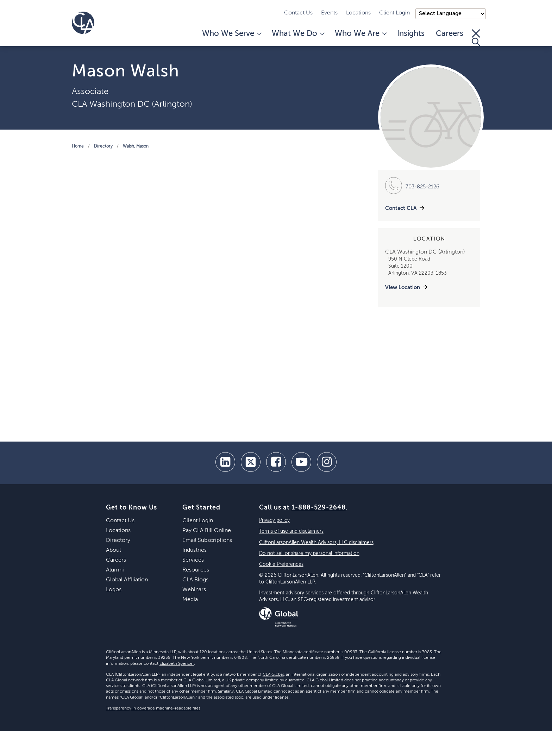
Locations (358, 13)
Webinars (194, 590)
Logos (113, 590)
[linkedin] (225, 462)
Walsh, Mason (136, 146)
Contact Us (298, 13)
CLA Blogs (195, 580)
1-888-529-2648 (318, 508)
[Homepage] (83, 23)
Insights (411, 34)
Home (78, 146)
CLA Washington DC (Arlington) (132, 104)
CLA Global (273, 675)
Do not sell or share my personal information (309, 553)
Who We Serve (231, 34)
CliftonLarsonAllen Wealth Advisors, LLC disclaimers (316, 542)
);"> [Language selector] (450, 13)
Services (193, 560)
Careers (449, 34)
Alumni (115, 570)
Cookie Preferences (281, 564)
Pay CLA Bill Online (206, 530)
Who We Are (360, 34)
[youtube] (301, 462)
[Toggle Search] (476, 37)
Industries (194, 550)
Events (329, 13)
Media (190, 599)
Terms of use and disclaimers (291, 531)
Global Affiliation (127, 580)
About (113, 550)
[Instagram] (327, 462)
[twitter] (251, 462)
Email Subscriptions (207, 540)
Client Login (394, 13)
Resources (195, 570)
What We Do (298, 34)
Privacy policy (274, 520)
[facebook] (276, 462)
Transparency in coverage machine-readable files (153, 708)
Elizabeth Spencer (176, 664)
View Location (402, 287)
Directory (103, 146)
